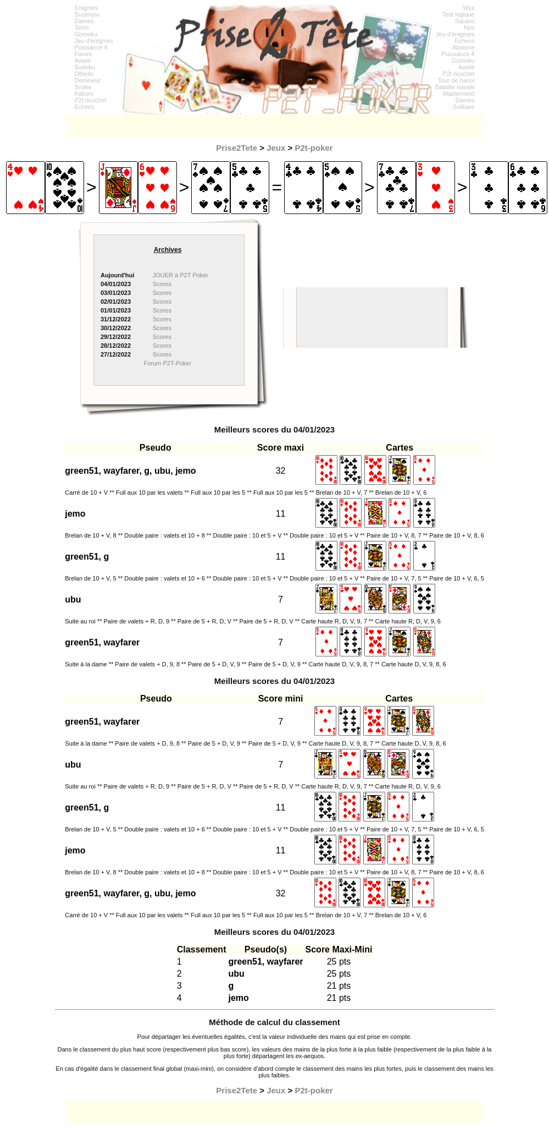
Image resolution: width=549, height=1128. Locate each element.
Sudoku (85, 67)
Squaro (464, 21)
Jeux (276, 147)
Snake (83, 87)
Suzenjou (87, 14)
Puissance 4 (91, 47)
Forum (83, 54)
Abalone (463, 47)
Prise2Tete (236, 147)
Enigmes (86, 7)
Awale (83, 60)
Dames (84, 21)
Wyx (468, 7)
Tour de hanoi (456, 80)
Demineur (88, 80)
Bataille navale (455, 87)
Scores (162, 284)
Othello (84, 73)
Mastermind (458, 93)
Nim (469, 27)
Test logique (458, 14)
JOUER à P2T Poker (180, 275)
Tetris (82, 27)
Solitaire (464, 106)
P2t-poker (314, 147)
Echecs (85, 106)
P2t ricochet (91, 100)
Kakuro (84, 93)
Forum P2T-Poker (168, 363)
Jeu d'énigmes (94, 40)
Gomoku (86, 34)
